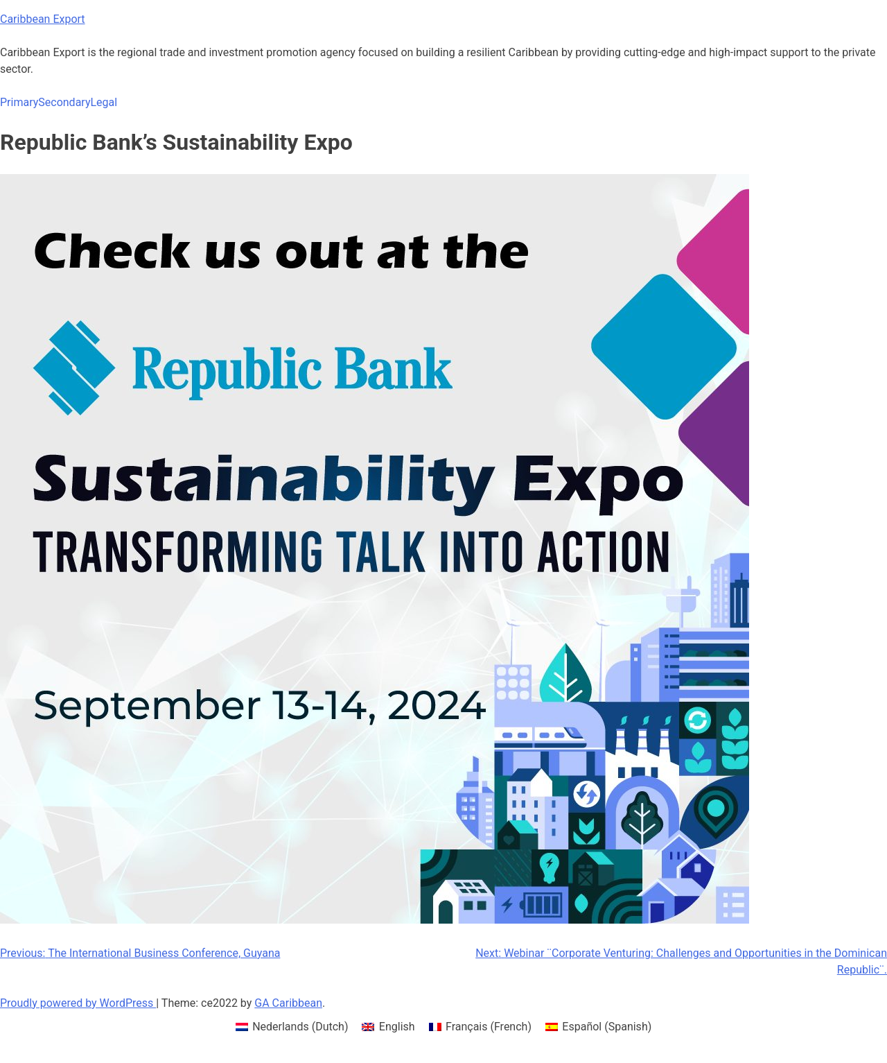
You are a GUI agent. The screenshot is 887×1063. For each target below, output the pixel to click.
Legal (103, 102)
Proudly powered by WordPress (78, 1003)
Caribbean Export (42, 19)
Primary (19, 102)
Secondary (64, 102)
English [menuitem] (397, 1026)
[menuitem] (292, 1027)
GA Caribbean (288, 1003)
